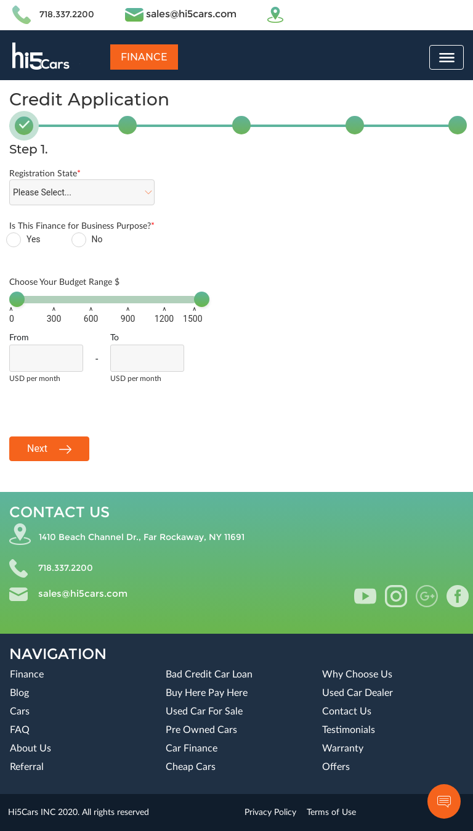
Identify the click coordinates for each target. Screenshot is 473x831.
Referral (27, 767)
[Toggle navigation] (446, 57)
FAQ (20, 730)
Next (49, 449)
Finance (144, 57)
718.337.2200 (66, 14)
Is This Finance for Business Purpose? (82, 226)
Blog (19, 693)
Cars (20, 711)
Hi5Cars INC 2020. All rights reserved (78, 812)
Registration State (45, 174)
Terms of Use (331, 812)
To (114, 338)
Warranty (342, 748)
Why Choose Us (357, 674)
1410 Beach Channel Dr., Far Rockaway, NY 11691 (142, 536)
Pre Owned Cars (201, 730)
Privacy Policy (270, 812)
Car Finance (191, 748)
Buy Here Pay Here (207, 693)
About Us (30, 748)
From (19, 338)
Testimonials (348, 730)
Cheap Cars (191, 767)
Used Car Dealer (357, 693)
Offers (336, 767)
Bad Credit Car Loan (209, 674)
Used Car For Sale (204, 711)
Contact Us (346, 711)
